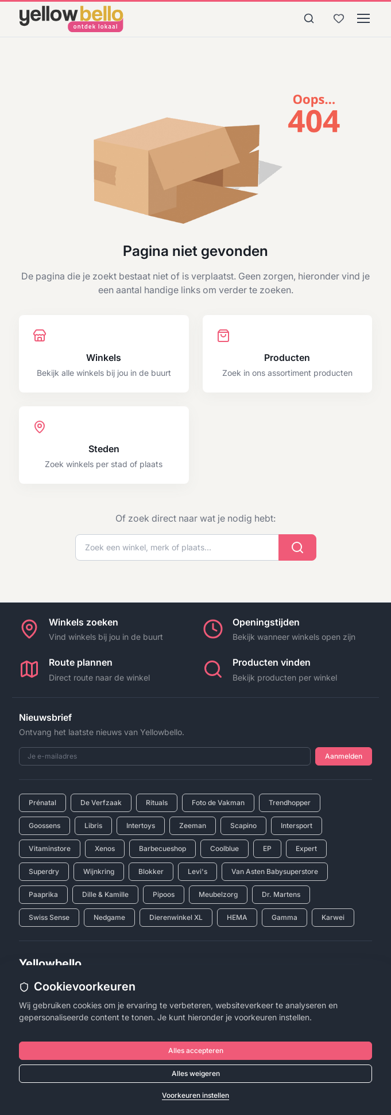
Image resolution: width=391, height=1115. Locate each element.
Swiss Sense (49, 917)
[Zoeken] (309, 18)
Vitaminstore (50, 848)
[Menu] (363, 18)
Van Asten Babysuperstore (274, 871)
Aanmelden (343, 756)
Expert (306, 848)
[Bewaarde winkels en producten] (339, 18)
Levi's (197, 871)
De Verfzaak (101, 802)
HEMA (237, 917)
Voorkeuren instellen (195, 1095)
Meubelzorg (218, 894)
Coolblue (224, 848)
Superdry (44, 871)
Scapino (243, 825)
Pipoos (164, 894)
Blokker (151, 871)
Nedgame (109, 917)
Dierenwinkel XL (176, 917)
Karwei (333, 917)
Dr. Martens (281, 894)
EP (267, 848)
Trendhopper (290, 802)
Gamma (284, 917)
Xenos (105, 848)
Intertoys (140, 825)
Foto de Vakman (218, 802)
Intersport (296, 825)
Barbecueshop (162, 848)
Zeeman (192, 825)
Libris (93, 825)
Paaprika (43, 894)
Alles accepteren (195, 1050)
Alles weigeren (196, 1073)
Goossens (44, 825)
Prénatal (42, 802)
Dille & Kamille (105, 894)
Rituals (157, 802)
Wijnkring (98, 871)
